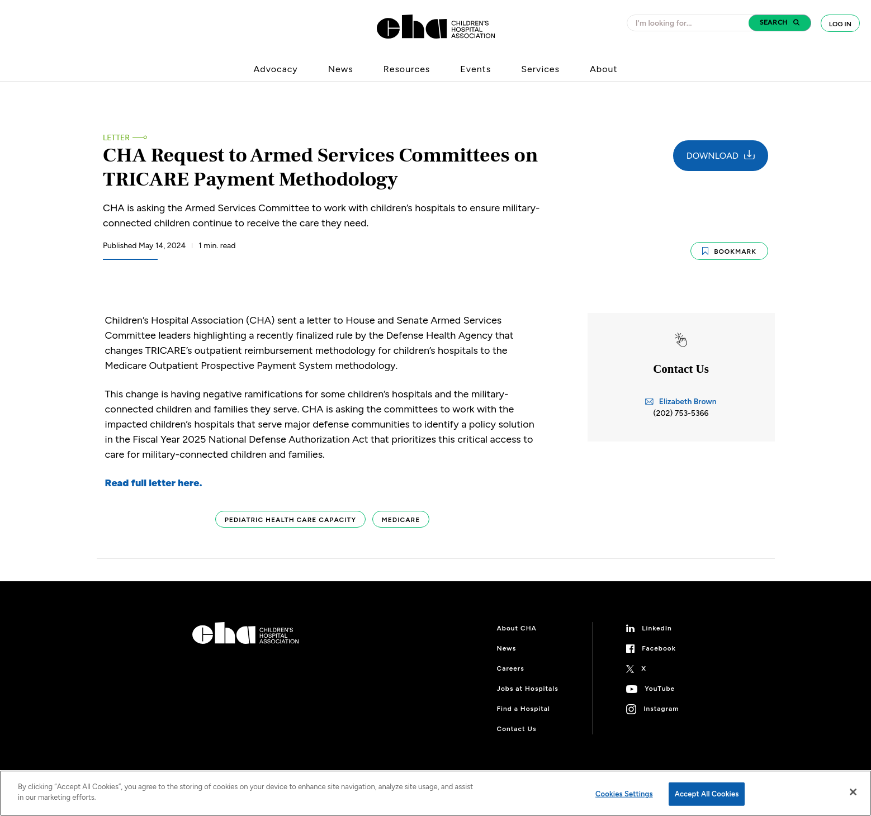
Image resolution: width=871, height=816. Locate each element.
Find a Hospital (523, 709)
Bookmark (729, 251)
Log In (840, 24)
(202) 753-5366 (680, 413)
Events (475, 69)
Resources (407, 69)
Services (540, 69)
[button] (780, 23)
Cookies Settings (624, 794)
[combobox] (691, 23)
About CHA (517, 628)
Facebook (659, 648)
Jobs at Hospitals (527, 688)
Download (721, 155)
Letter (116, 138)
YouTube (660, 688)
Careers (510, 668)
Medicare (401, 520)
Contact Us (517, 729)
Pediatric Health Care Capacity (290, 520)
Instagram (661, 709)
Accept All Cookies (707, 794)
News (340, 69)
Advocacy (276, 69)
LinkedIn (657, 628)
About (603, 69)
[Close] (853, 792)
